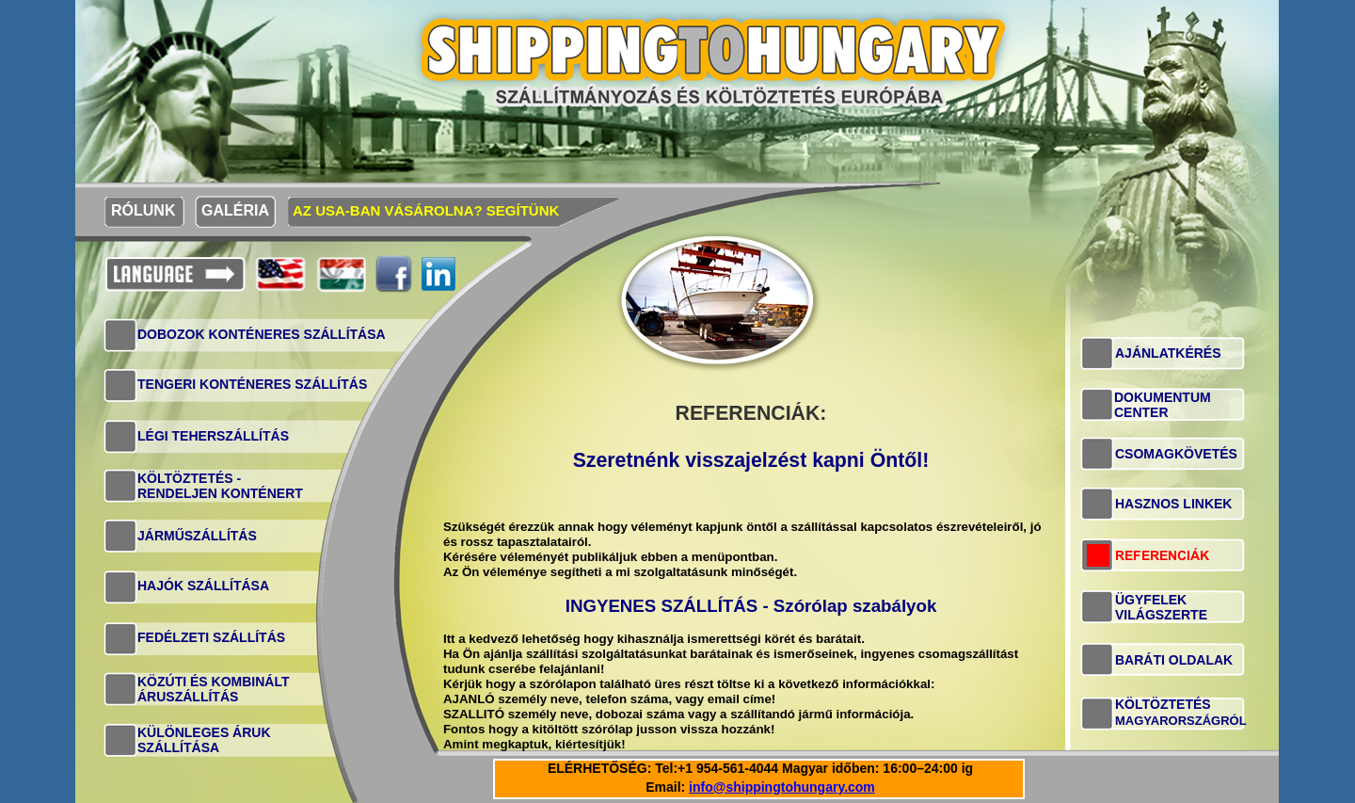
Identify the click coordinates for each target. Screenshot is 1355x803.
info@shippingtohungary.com (782, 787)
